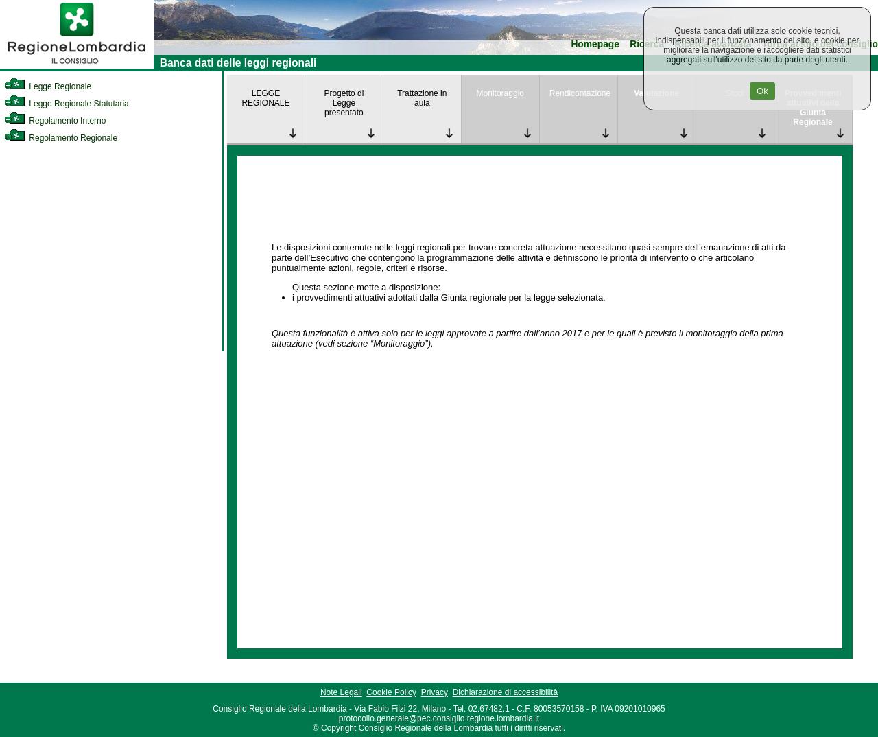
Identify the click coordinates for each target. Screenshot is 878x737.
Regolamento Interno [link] (55, 121)
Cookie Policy (391, 692)
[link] (77, 66)
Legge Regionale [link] (47, 86)
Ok (762, 91)
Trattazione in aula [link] (422, 98)
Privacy (434, 692)
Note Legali (341, 692)
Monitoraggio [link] (500, 93)
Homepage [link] (595, 44)
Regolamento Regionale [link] (60, 138)
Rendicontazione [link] (579, 93)
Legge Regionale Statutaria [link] (66, 103)
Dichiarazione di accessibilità (505, 692)
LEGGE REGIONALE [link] (265, 98)
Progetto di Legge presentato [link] (344, 103)
